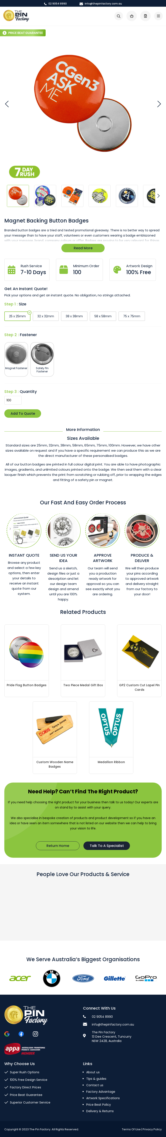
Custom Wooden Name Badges (54, 764)
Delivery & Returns (100, 1111)
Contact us (94, 1085)
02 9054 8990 (55, 3)
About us (93, 1072)
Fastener (28, 334)
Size (22, 304)
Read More (83, 248)
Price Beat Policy (98, 1104)
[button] (7, 103)
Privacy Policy (152, 1129)
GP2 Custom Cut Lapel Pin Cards (139, 687)
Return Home (57, 845)
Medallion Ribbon (111, 762)
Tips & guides (96, 1079)
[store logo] (16, 16)
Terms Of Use (131, 1129)
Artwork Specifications (103, 1098)
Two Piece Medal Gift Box (83, 685)
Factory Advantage (100, 1091)
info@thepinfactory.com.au (101, 3)
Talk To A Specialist (107, 845)
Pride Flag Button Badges (26, 685)
